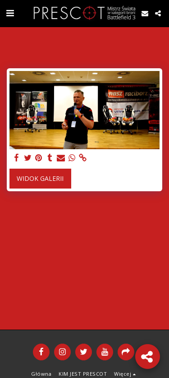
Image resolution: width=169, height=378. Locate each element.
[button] (10, 13)
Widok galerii (40, 178)
